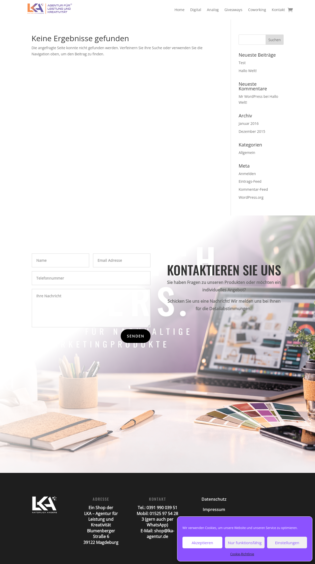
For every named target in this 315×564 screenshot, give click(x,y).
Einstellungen (287, 542)
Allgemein (247, 152)
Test (242, 62)
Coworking (257, 9)
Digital (195, 9)
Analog (213, 9)
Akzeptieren (202, 542)
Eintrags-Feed (250, 181)
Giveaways (233, 9)
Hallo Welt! (248, 70)
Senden (135, 336)
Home (179, 9)
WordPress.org (251, 197)
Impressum (214, 509)
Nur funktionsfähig (245, 542)
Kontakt (278, 9)
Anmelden (247, 173)
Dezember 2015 (252, 131)
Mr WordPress (250, 96)
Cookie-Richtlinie (242, 554)
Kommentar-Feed (253, 189)
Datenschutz (214, 499)
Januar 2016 (249, 123)
